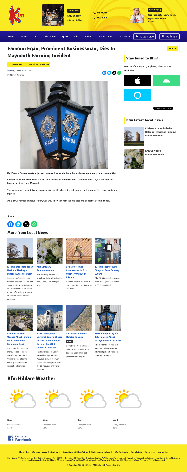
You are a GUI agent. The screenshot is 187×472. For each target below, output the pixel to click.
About (87, 36)
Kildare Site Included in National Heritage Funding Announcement (20, 256)
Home (10, 36)
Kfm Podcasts (121, 452)
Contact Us (124, 36)
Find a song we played (101, 452)
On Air (23, 36)
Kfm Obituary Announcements (50, 255)
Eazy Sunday (74, 15)
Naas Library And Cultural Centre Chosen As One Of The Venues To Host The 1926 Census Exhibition (50, 327)
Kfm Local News (39, 452)
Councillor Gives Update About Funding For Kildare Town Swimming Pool (20, 325)
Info (76, 36)
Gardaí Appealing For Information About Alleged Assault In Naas (108, 323)
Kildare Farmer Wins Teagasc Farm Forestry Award (108, 256)
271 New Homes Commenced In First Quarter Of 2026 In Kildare (79, 258)
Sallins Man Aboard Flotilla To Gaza (79, 321)
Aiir (118, 465)
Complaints (136, 452)
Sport (65, 36)
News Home (17, 64)
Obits (36, 36)
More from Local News (39, 64)
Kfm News (50, 36)
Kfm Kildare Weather (31, 378)
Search (172, 48)
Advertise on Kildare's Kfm (75, 452)
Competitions (104, 36)
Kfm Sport (55, 452)
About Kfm (24, 452)
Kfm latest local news (144, 120)
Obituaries (163, 452)
